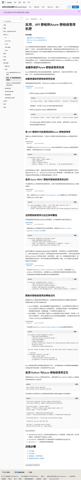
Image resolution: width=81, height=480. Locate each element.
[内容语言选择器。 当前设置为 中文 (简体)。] (6, 472)
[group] (54, 118)
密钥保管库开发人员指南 (36, 458)
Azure (27, 19)
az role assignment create (52, 195)
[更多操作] (78, 19)
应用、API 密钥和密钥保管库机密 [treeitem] (13, 79)
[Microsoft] (3, 2)
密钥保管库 (34, 19)
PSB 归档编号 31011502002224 (29, 476)
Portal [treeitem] (6, 44)
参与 (15, 479)
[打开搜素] (77, 2)
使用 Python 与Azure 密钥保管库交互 (37, 40)
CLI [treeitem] (6, 38)
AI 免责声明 (72, 476)
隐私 (42, 476)
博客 (9, 479)
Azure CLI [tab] (29, 88)
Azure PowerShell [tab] (39, 88)
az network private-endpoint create (49, 327)
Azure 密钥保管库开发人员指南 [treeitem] (13, 73)
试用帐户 (75, 7)
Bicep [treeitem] (6, 50)
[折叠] (21, 17)
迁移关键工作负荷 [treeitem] (10, 98)
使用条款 (38, 479)
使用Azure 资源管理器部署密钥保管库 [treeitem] (13, 84)
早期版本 (3, 479)
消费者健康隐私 (28, 479)
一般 (40, 19)
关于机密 (31, 453)
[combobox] (12, 21)
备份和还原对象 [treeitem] (9, 91)
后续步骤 (29, 42)
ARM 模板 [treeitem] (7, 47)
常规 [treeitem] (4, 25)
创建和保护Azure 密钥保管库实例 (36, 38)
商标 (44, 479)
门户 (69, 7)
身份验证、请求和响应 (36, 456)
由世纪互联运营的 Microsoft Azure (56, 476)
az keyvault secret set (45, 147)
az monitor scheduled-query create (49, 269)
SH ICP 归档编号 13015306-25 (9, 476)
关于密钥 (31, 451)
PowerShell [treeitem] (8, 41)
